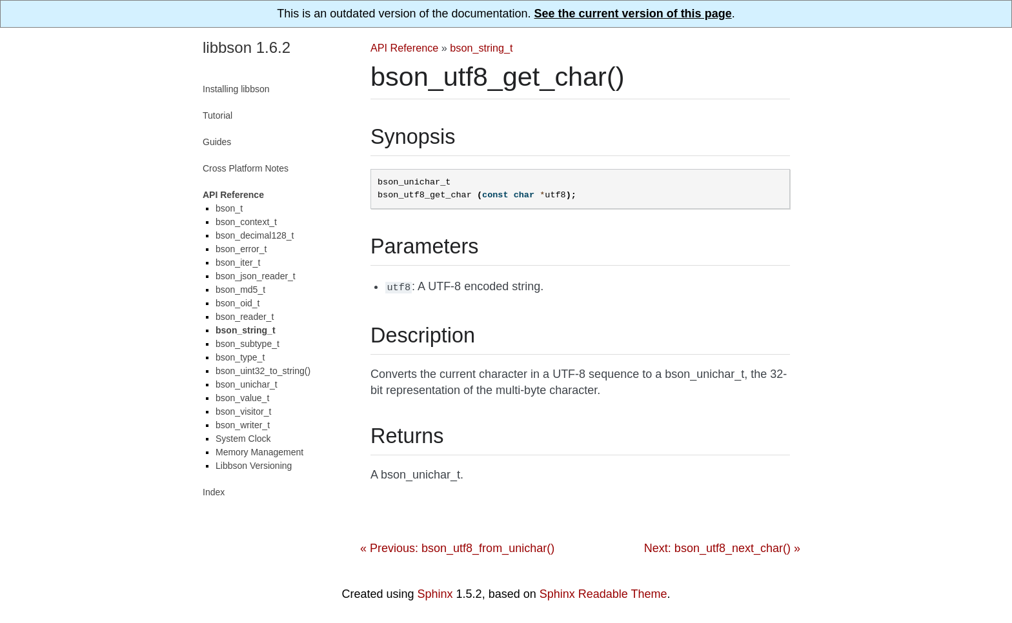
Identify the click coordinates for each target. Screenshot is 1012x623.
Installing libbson (236, 89)
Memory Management (259, 452)
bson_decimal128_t (255, 235)
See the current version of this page (633, 13)
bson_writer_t (243, 425)
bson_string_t (481, 48)
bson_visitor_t (243, 411)
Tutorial (217, 115)
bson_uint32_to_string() (263, 371)
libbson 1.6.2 (246, 47)
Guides (217, 142)
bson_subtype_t (247, 344)
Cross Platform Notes (245, 168)
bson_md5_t (240, 289)
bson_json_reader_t (256, 276)
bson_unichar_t (247, 384)
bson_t (229, 208)
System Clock (243, 438)
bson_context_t (246, 222)
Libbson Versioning (254, 465)
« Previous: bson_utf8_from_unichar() (457, 546)
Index (214, 492)
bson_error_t (241, 249)
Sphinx (435, 592)
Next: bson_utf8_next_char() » (722, 546)
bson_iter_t (238, 262)
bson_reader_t (245, 317)
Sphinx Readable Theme (603, 592)
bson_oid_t (238, 303)
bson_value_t (242, 398)
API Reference (404, 48)
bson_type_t (240, 357)
